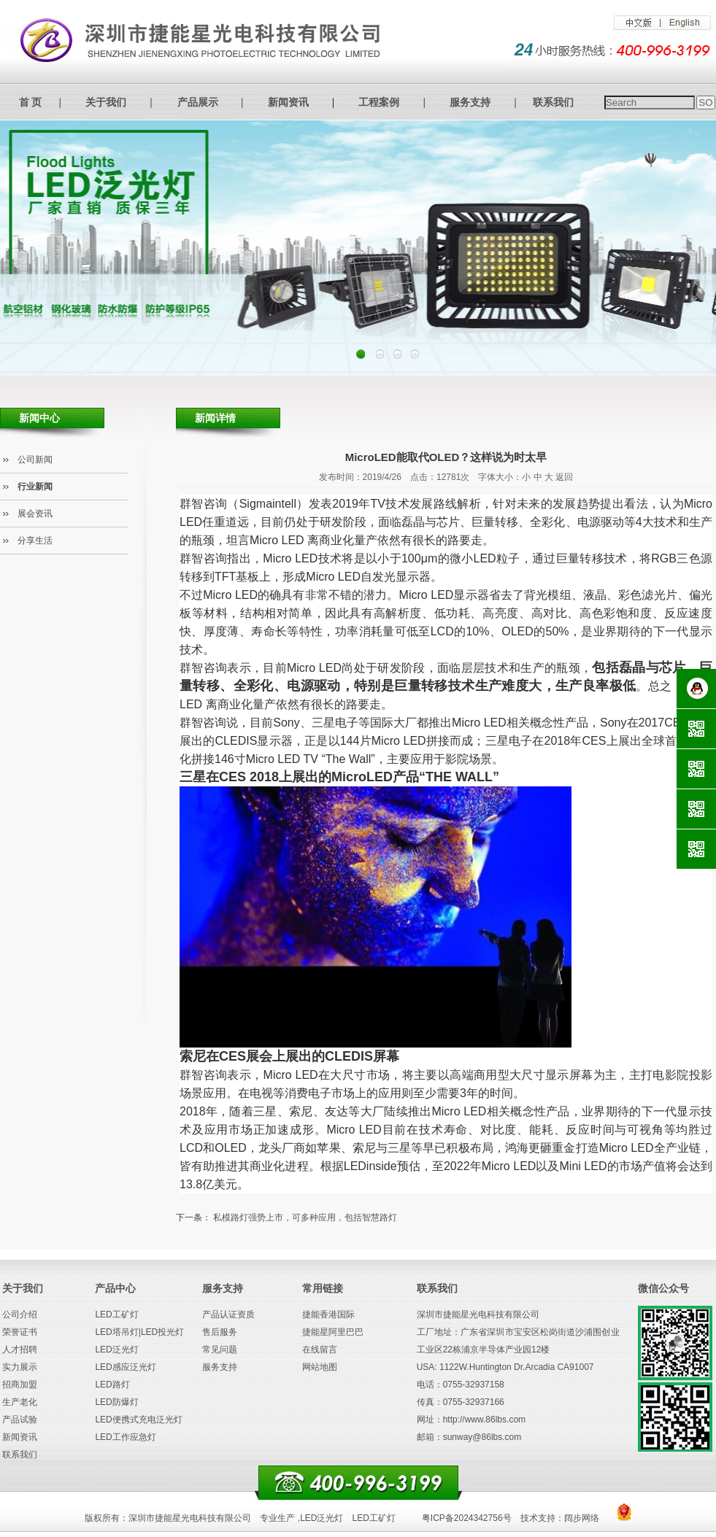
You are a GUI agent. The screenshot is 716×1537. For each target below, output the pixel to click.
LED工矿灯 (116, 1314)
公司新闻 (35, 459)
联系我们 (553, 102)
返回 (564, 477)
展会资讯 (35, 513)
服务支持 (470, 102)
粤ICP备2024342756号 (467, 1518)
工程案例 (378, 102)
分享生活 (35, 540)
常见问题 (219, 1349)
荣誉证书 (19, 1332)
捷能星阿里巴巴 (332, 1332)
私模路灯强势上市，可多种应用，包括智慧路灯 (305, 1217)
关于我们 (105, 102)
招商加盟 (19, 1384)
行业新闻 (35, 486)
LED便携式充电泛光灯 (138, 1419)
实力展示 (19, 1367)
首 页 (30, 102)
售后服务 (219, 1332)
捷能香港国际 (328, 1314)
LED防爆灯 (116, 1402)
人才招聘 (19, 1349)
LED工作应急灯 (125, 1437)
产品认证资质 (228, 1314)
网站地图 (319, 1367)
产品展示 (197, 102)
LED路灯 (112, 1384)
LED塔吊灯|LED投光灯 (139, 1332)
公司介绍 (19, 1314)
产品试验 (19, 1419)
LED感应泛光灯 (125, 1367)
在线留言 (319, 1349)
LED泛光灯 (116, 1349)
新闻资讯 (288, 102)
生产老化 (19, 1402)
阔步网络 (581, 1518)
